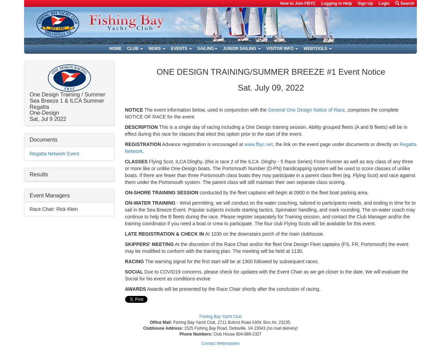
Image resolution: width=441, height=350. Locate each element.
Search (404, 3)
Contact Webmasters (221, 343)
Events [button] (181, 48)
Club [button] (135, 48)
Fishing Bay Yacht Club (220, 316)
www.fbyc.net (258, 144)
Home (115, 48)
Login (384, 3)
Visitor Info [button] (282, 48)
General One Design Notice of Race (306, 110)
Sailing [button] (207, 48)
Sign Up (365, 3)
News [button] (156, 48)
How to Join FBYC (298, 3)
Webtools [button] (318, 48)
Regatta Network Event (54, 153)
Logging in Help (336, 3)
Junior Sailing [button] (242, 48)
